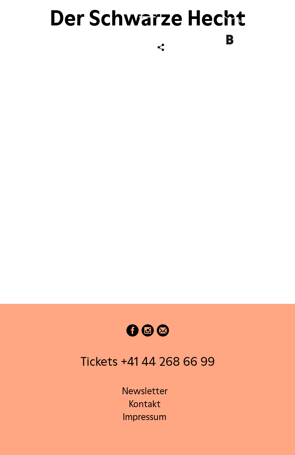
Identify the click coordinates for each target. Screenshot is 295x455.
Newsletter (144, 391)
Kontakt (145, 403)
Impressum (144, 416)
